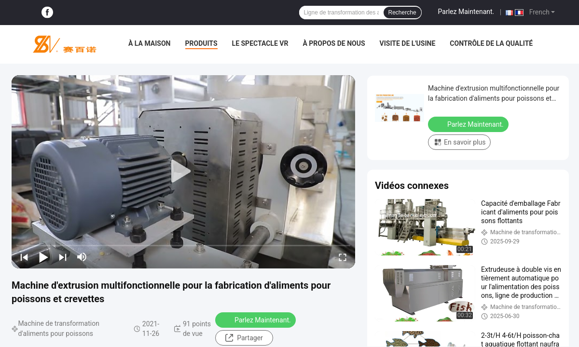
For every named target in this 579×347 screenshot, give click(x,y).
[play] (183, 172)
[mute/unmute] (82, 257)
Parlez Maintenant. (466, 11)
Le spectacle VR (260, 43)
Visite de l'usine (408, 43)
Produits (201, 43)
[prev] (24, 257)
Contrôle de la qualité (491, 43)
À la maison (149, 43)
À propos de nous (334, 43)
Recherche (402, 12)
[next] (62, 257)
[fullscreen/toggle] (342, 257)
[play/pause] (43, 257)
